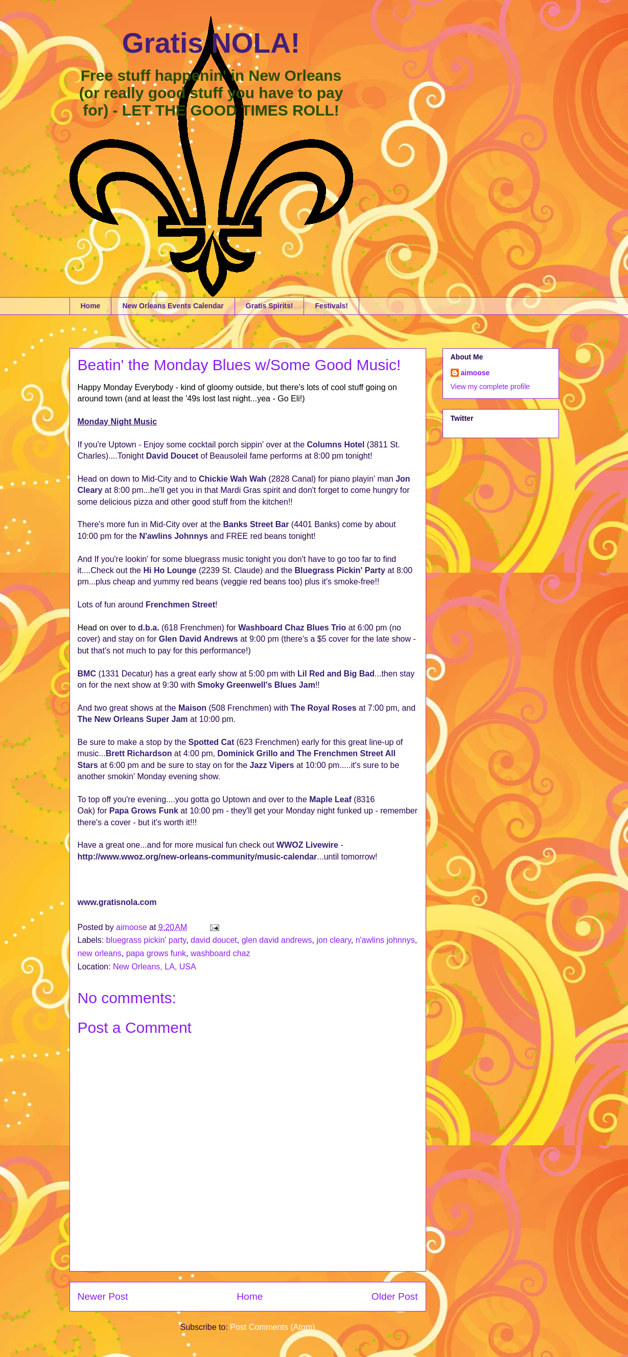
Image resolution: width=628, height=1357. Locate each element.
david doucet (214, 940)
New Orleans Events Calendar (172, 306)
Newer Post (103, 1296)
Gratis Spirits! (269, 306)
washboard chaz (220, 953)
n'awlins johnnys (385, 940)
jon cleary (333, 940)
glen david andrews (277, 940)
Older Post (394, 1296)
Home (91, 306)
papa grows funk (156, 953)
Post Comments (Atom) (272, 1327)
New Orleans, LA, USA (154, 966)
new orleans (100, 953)
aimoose (475, 373)
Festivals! (331, 306)
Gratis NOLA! (211, 43)
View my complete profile (490, 386)
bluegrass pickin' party (146, 940)
